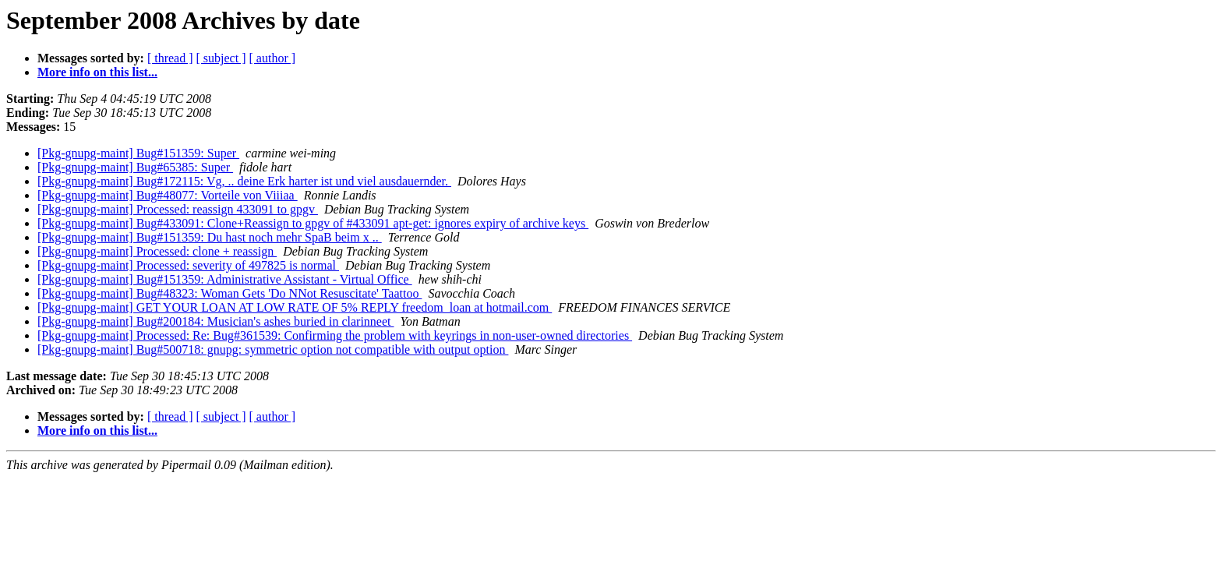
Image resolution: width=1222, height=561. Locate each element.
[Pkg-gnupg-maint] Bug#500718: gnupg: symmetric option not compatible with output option (272, 349)
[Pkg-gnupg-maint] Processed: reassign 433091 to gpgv (177, 209)
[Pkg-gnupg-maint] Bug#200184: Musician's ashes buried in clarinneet (215, 321)
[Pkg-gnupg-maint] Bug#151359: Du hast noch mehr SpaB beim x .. (209, 237)
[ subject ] (221, 58)
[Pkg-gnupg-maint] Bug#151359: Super (138, 153)
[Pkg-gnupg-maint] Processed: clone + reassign (157, 251)
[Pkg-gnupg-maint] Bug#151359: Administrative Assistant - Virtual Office (224, 279)
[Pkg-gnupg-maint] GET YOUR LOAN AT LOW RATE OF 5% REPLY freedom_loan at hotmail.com (294, 307)
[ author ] (272, 58)
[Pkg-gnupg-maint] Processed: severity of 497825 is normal (188, 265)
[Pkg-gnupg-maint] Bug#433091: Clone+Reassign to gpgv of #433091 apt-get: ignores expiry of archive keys (312, 223)
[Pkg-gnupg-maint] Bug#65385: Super (135, 167)
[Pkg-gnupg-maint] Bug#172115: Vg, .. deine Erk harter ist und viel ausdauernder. (244, 181)
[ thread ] (170, 58)
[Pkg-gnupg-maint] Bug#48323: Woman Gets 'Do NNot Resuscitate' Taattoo (229, 293)
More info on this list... (97, 72)
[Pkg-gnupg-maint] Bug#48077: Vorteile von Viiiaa (167, 195)
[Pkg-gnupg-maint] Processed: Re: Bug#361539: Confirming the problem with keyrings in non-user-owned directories (334, 335)
